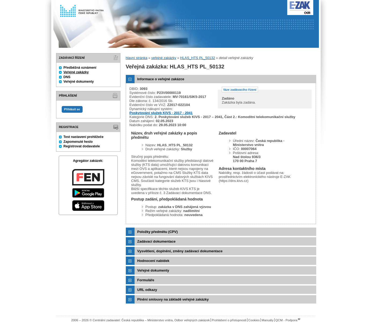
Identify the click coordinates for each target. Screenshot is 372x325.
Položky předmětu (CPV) (157, 232)
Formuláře (145, 280)
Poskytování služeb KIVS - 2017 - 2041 (161, 113)
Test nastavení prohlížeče (84, 137)
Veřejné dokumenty (79, 81)
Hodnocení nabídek (153, 261)
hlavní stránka (137, 58)
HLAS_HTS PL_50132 (197, 58)
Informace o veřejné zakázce (161, 79)
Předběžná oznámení (80, 68)
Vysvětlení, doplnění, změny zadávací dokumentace (180, 251)
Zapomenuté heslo (78, 142)
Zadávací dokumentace (156, 241)
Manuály (267, 320)
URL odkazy (147, 290)
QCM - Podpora (286, 320)
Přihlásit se (72, 109)
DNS (67, 77)
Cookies (254, 320)
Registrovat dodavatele (82, 146)
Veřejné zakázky (76, 72)
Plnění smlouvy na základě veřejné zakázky (173, 299)
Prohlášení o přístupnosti (229, 320)
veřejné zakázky (163, 58)
